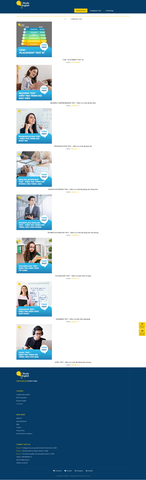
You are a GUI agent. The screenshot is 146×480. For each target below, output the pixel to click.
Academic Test (95, 11)
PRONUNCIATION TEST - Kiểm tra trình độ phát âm (73, 146)
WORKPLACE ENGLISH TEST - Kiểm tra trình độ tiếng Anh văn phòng (73, 233)
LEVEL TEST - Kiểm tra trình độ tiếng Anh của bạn (73, 362)
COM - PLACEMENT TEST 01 (73, 60)
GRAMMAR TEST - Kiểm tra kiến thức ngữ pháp (73, 319)
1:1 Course (19, 404)
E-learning (109, 11)
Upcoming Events (21, 421)
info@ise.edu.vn (24, 460)
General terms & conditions (24, 434)
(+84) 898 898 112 (26, 457)
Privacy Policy (20, 430)
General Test (80, 11)
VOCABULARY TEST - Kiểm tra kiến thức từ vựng (73, 276)
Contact (18, 427)
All (65, 19)
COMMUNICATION (76, 19)
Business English (21, 401)
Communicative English (23, 395)
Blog (17, 424)
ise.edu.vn (25, 463)
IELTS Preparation (21, 398)
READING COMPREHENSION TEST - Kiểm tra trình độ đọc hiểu (73, 103)
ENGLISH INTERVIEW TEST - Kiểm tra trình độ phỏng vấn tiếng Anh (73, 189)
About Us (19, 418)
